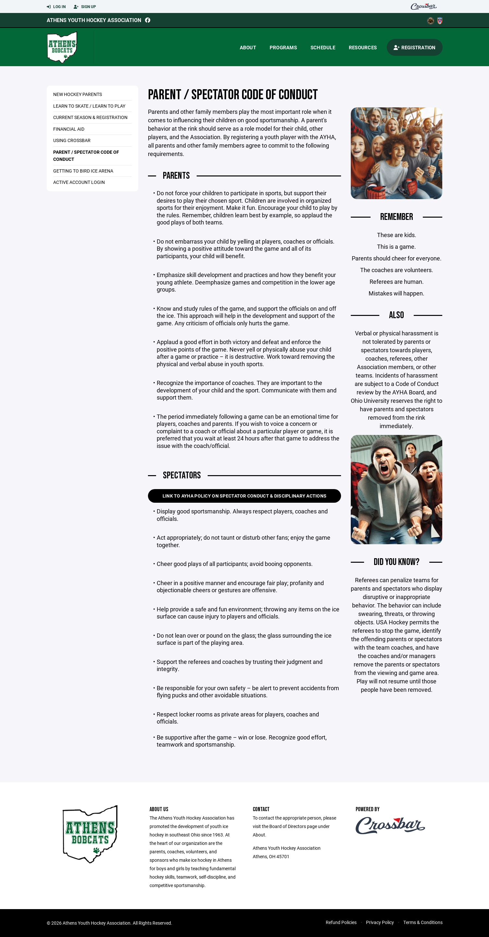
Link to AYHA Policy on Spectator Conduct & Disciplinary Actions (245, 496)
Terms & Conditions (423, 922)
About (248, 47)
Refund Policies (341, 922)
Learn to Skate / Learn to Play (89, 106)
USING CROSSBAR (72, 140)
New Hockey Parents (77, 94)
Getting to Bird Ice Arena (83, 171)
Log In (56, 7)
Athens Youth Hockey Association (94, 20)
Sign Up (85, 7)
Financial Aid (68, 129)
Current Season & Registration (90, 117)
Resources (363, 47)
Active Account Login (79, 182)
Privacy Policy (380, 922)
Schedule (323, 47)
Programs (283, 47)
